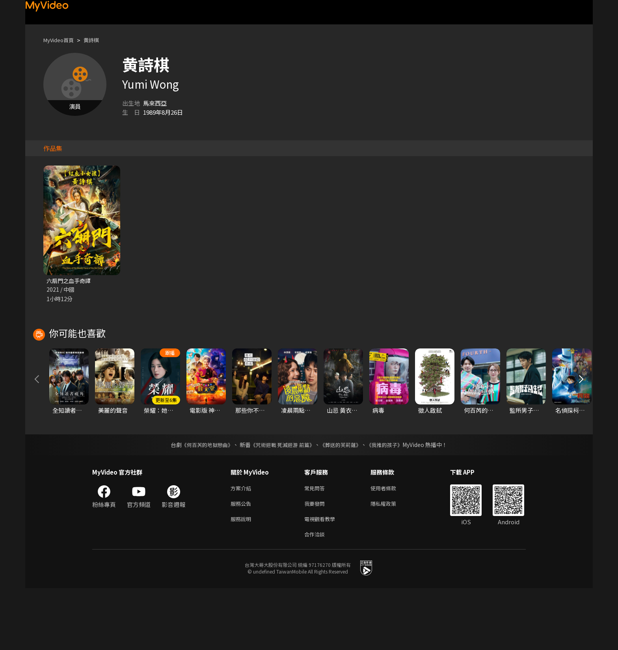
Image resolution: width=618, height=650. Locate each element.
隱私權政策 (390, 562)
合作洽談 (316, 595)
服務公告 (242, 562)
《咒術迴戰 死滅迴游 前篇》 (282, 502)
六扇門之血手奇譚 (70, 281)
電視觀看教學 (322, 579)
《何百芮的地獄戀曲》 (202, 502)
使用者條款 (390, 546)
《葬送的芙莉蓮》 (344, 502)
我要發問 (316, 562)
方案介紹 (242, 546)
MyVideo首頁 (61, 40)
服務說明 (242, 579)
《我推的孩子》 (390, 502)
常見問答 (316, 546)
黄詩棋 (98, 40)
